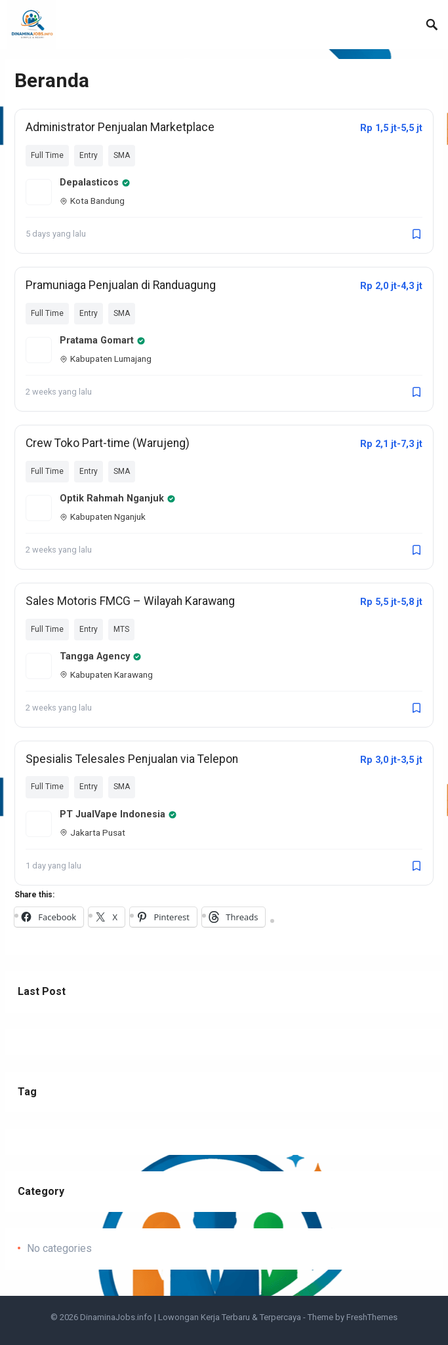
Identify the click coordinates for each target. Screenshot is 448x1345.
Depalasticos (95, 182)
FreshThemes (371, 1317)
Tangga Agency (101, 656)
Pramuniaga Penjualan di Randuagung (121, 285)
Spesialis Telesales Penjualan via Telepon (132, 759)
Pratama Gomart (103, 340)
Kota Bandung (92, 200)
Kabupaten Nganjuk (103, 516)
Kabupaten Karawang (106, 674)
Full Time (47, 155)
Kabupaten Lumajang (106, 358)
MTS (121, 629)
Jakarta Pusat (92, 832)
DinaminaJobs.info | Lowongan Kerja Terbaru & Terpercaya (190, 1317)
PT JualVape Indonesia (118, 814)
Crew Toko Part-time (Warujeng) (108, 443)
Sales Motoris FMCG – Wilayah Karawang (130, 601)
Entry (88, 155)
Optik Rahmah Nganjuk (118, 498)
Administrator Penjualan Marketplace (120, 127)
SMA (121, 155)
